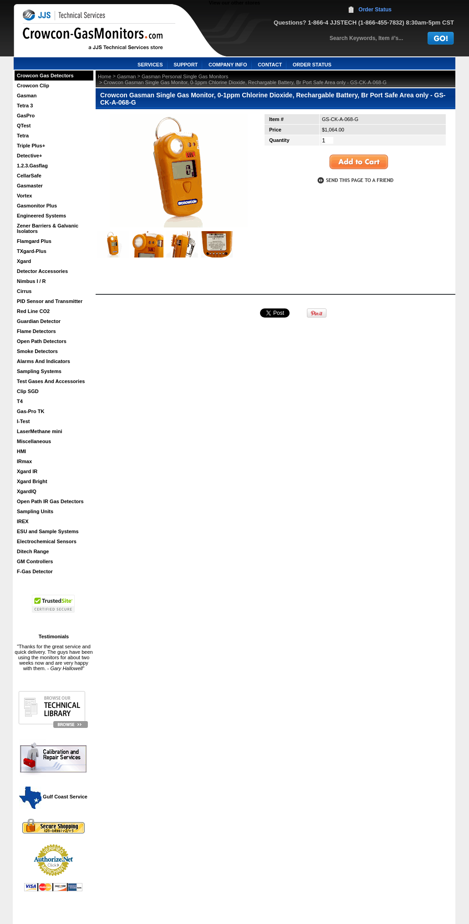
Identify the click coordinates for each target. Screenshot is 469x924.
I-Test (23, 421)
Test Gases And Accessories (51, 381)
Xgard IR (27, 471)
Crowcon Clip (33, 85)
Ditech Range (33, 551)
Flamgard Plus (34, 241)
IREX (23, 521)
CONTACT (270, 64)
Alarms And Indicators (43, 361)
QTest (24, 125)
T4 (20, 401)
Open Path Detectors (41, 341)
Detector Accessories (42, 271)
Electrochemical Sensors (46, 541)
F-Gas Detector (35, 571)
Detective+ (29, 155)
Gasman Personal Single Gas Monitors (185, 76)
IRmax (24, 461)
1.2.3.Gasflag (32, 165)
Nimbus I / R (31, 281)
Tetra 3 (25, 105)
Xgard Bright (32, 481)
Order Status (375, 9)
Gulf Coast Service (53, 796)
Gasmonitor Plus (37, 205)
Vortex (24, 195)
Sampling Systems (39, 371)
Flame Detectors (36, 331)
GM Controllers (35, 561)
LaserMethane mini (39, 431)
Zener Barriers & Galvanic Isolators (47, 228)
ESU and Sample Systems (48, 531)
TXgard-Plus (31, 251)
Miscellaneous (34, 441)
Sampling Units (35, 511)
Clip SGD (28, 391)
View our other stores (234, 2)
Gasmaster (30, 185)
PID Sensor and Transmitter (49, 301)
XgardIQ (26, 491)
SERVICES (150, 64)
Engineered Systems (41, 215)
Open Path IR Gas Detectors (50, 501)
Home (104, 76)
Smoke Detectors (37, 351)
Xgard (24, 261)
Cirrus (24, 291)
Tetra (23, 135)
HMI (21, 451)
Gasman (26, 95)
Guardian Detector (39, 321)
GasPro (26, 115)
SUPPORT (185, 64)
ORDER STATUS (312, 64)
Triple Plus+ (31, 145)
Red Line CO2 (33, 311)
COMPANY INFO (228, 64)
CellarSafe (29, 175)
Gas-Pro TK (31, 411)
